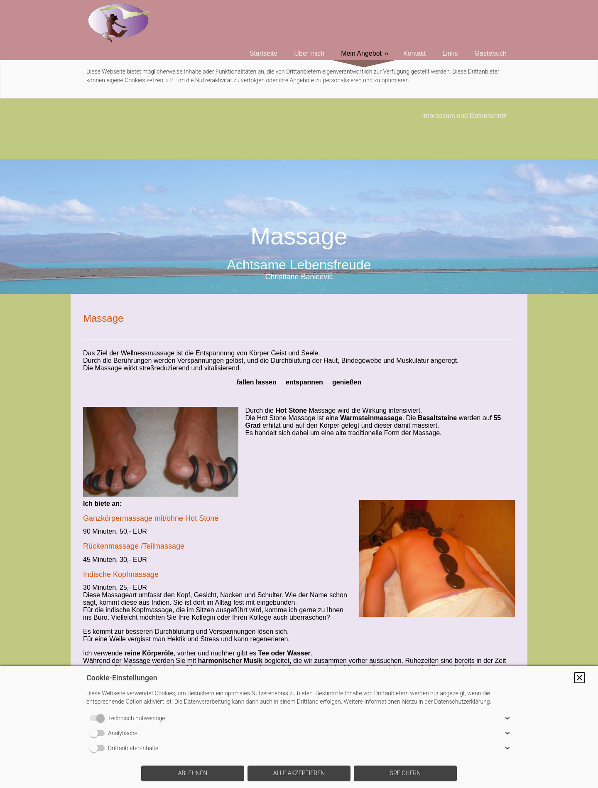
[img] (299, 226)
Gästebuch (491, 53)
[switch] (99, 718)
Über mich (309, 53)
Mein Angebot (361, 53)
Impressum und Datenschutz (464, 115)
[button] (579, 677)
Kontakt (414, 53)
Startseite (264, 53)
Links (450, 53)
